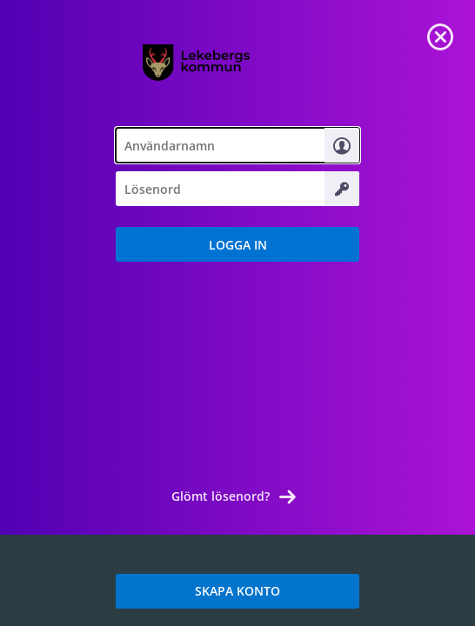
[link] (440, 34)
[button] (237, 244)
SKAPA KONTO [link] (237, 591)
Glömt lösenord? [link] (220, 496)
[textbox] (237, 145)
